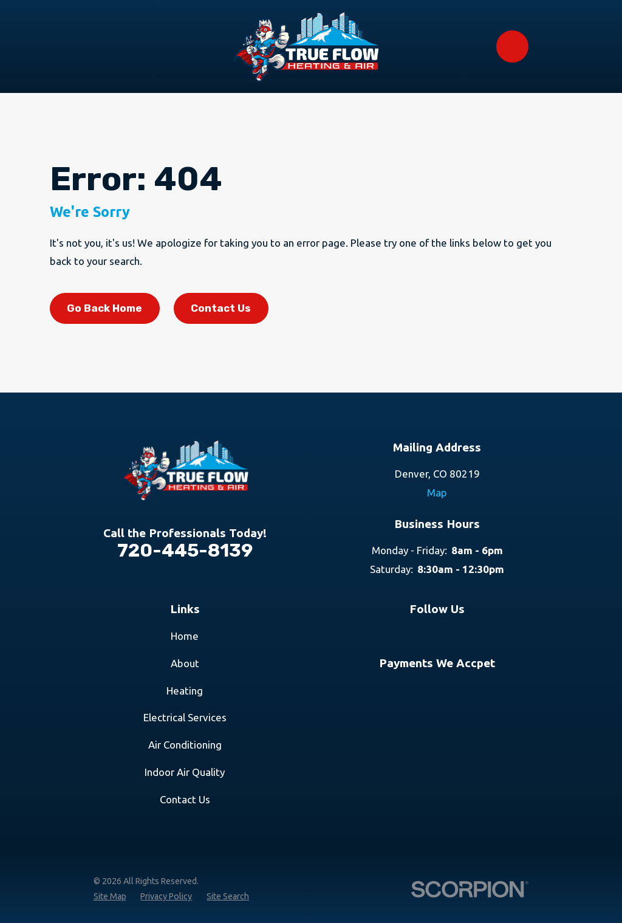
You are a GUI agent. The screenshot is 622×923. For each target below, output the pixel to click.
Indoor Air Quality (185, 772)
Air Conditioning (185, 744)
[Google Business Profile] (422, 634)
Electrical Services (185, 717)
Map (437, 492)
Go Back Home (104, 308)
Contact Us (221, 308)
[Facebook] (451, 634)
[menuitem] (110, 896)
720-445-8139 (185, 550)
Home (185, 636)
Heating (184, 690)
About (185, 663)
